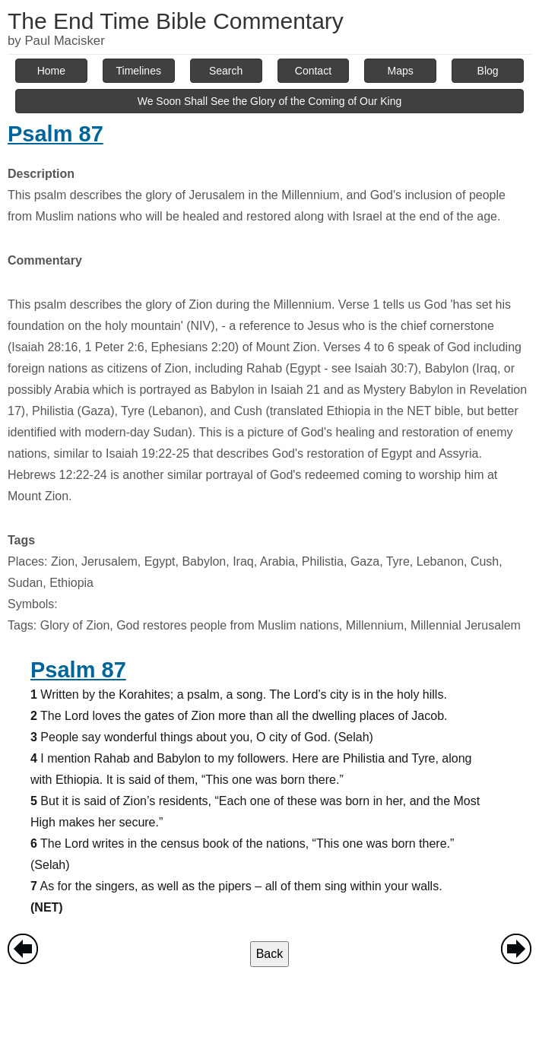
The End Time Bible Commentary (176, 20)
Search (226, 71)
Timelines (138, 71)
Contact (313, 71)
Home (51, 71)
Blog (488, 71)
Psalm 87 (55, 134)
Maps (401, 71)
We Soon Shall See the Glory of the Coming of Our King (270, 101)
